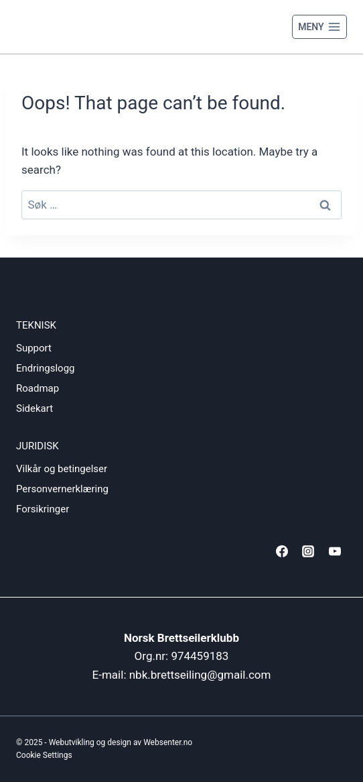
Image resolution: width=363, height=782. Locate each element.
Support (34, 348)
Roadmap (37, 388)
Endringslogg (45, 368)
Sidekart (34, 408)
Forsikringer (42, 509)
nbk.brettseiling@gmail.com (200, 674)
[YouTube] (335, 551)
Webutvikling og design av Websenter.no (121, 742)
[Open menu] (319, 27)
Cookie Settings (44, 755)
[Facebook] (282, 551)
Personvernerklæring (62, 489)
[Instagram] (308, 551)
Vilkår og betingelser (61, 469)
